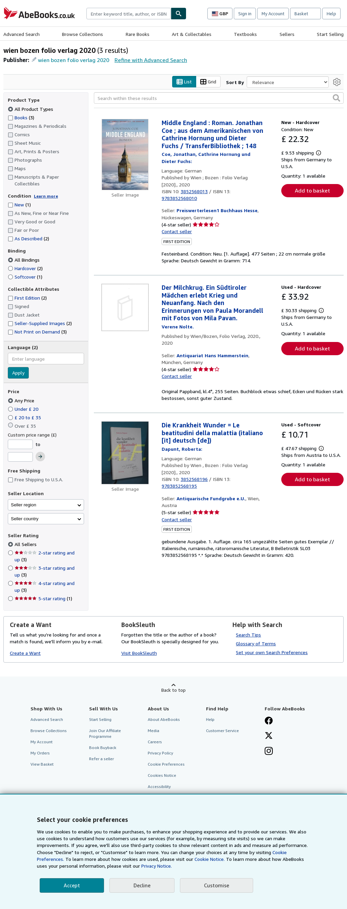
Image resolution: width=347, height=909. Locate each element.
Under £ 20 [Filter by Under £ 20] (24, 409)
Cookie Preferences (166, 764)
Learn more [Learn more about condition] (46, 196)
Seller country (25, 518)
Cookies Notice (162, 775)
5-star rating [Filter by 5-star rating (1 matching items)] (43, 599)
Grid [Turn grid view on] (208, 82)
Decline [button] (142, 885)
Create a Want (25, 653)
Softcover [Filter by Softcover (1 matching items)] (25, 277)
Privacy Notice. (156, 866)
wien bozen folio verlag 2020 (73, 60)
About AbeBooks (164, 719)
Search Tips (248, 635)
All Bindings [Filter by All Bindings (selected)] (24, 260)
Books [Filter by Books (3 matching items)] (21, 117)
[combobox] (128, 13)
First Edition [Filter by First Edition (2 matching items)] (27, 298)
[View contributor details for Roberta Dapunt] (182, 449)
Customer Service (222, 730)
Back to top (173, 690)
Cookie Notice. (210, 859)
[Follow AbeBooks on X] (269, 736)
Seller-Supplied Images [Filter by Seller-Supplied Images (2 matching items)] (40, 323)
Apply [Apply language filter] (18, 373)
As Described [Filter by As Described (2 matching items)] (28, 239)
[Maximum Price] (20, 457)
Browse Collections (82, 34)
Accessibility (159, 786)
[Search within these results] (219, 98)
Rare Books (137, 34)
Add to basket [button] (312, 190)
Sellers (287, 34)
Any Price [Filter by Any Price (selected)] (22, 400)
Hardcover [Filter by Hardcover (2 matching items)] (25, 268)
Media (153, 730)
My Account (273, 13)
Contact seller (177, 232)
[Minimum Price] (20, 444)
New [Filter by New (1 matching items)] (19, 205)
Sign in (244, 13)
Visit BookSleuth (139, 653)
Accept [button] (72, 885)
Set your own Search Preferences (272, 652)
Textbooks (245, 34)
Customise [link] (216, 885)
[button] (336, 98)
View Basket (42, 764)
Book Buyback (102, 747)
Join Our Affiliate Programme (105, 733)
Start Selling (330, 34)
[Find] (178, 13)
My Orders (40, 753)
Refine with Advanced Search (151, 60)
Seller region (23, 504)
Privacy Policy (160, 753)
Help (331, 13)
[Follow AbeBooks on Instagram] (269, 752)
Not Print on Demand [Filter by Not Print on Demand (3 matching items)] (37, 332)
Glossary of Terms (256, 643)
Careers (155, 741)
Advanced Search (21, 34)
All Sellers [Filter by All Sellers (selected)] (26, 544)
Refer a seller (101, 759)
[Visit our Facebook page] (269, 721)
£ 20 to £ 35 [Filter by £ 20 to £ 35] (25, 417)
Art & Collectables (191, 34)
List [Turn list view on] (184, 82)
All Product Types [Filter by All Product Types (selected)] (31, 109)
